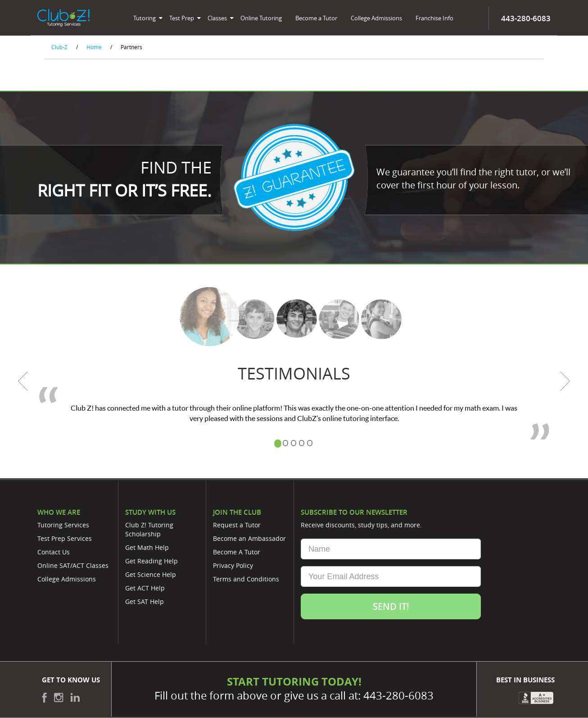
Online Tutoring (261, 18)
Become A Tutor (236, 552)
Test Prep (181, 18)
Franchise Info (434, 18)
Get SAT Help (144, 601)
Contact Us (53, 552)
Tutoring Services (63, 525)
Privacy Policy (233, 565)
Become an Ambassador (249, 538)
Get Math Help (147, 547)
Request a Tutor (237, 525)
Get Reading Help (151, 561)
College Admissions (376, 18)
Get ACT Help (145, 588)
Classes (217, 18)
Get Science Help (150, 574)
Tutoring (144, 18)
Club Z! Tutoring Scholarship (149, 529)
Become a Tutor (316, 18)
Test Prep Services (64, 538)
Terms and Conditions (246, 579)
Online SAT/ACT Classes (73, 565)
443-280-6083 (398, 695)
